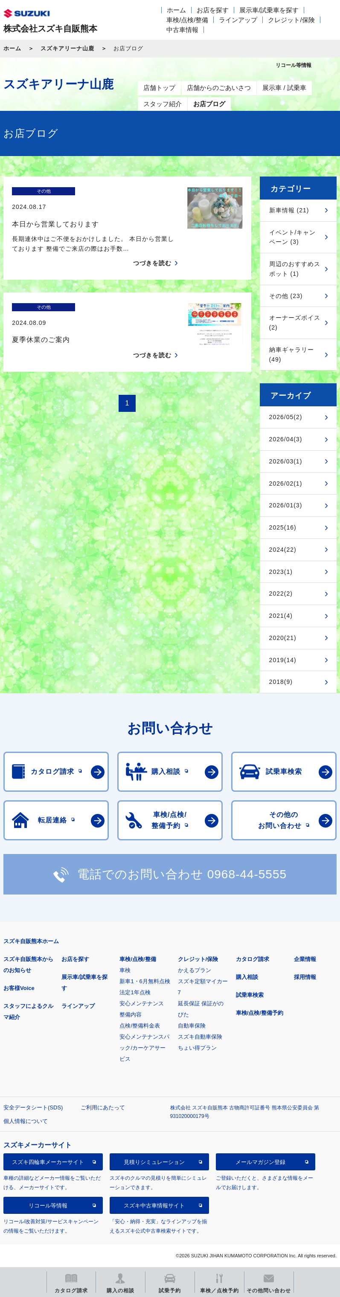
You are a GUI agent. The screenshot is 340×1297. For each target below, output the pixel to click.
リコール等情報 (48, 1205)
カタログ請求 (252, 959)
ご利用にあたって (103, 1107)
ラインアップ (238, 20)
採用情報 (305, 977)
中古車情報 (182, 29)
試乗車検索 (250, 995)
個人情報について (25, 1121)
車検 (125, 970)
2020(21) (282, 637)
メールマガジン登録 (260, 1162)
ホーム (176, 10)
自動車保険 (192, 1025)
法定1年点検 (134, 992)
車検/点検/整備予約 (259, 1013)
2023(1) (281, 571)
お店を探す (213, 10)
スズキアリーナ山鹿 (67, 48)
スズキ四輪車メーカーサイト (48, 1162)
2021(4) (281, 615)
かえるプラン (194, 970)
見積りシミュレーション (154, 1162)
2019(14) (282, 660)
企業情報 (305, 959)
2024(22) (282, 549)
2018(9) (281, 681)
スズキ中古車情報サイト (154, 1205)
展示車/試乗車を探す (269, 10)
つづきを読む (152, 248)
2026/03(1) (285, 461)
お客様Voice (19, 988)
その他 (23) (286, 295)
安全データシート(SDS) (33, 1107)
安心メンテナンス (141, 1003)
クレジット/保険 (291, 20)
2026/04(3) (285, 439)
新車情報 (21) (289, 210)
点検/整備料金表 (139, 1025)
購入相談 (247, 977)
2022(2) (281, 593)
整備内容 (130, 1014)
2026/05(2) (285, 417)
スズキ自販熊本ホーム (31, 941)
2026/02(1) (285, 483)
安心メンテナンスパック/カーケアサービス (144, 1048)
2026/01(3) (285, 505)
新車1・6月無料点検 (144, 981)
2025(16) (282, 527)
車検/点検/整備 (187, 20)
